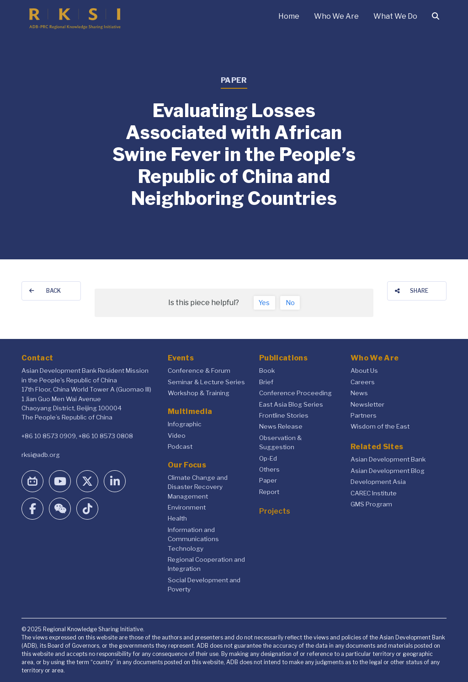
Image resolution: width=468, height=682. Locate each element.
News (359, 393)
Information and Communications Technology (193, 539)
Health (177, 518)
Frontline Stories (283, 415)
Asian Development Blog (388, 470)
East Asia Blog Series (291, 404)
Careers (363, 382)
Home (288, 16)
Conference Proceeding (295, 393)
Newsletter (367, 404)
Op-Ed (268, 458)
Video (177, 435)
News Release (281, 426)
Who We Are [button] (336, 16)
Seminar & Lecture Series (206, 382)
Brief (266, 382)
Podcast (180, 446)
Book (267, 370)
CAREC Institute (374, 493)
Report (269, 491)
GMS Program (371, 504)
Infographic (185, 424)
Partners (364, 415)
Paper (268, 480)
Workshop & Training (198, 393)
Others (269, 469)
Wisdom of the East (380, 426)
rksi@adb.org (40, 454)
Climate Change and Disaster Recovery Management (198, 487)
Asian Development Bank (388, 459)
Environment (187, 507)
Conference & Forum (199, 370)
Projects (274, 511)
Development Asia (378, 481)
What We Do (395, 16)
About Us (364, 370)
